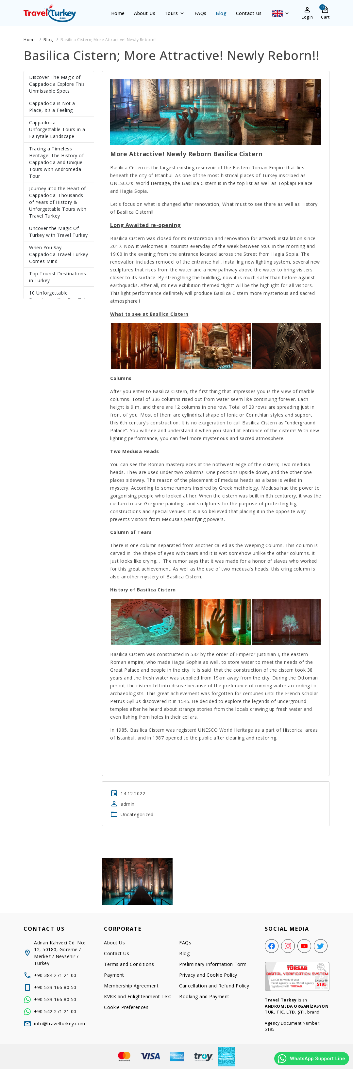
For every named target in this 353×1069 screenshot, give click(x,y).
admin (128, 804)
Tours (175, 13)
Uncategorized (137, 814)
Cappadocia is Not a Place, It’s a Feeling (52, 106)
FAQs (200, 13)
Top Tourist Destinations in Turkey (57, 276)
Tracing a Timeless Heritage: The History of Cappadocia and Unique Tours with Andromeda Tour (56, 162)
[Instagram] (288, 946)
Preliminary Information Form (212, 964)
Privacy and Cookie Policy (208, 975)
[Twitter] (321, 946)
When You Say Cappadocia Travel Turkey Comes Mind (58, 254)
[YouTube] (304, 946)
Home (118, 13)
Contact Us (249, 13)
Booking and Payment (204, 996)
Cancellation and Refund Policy (214, 986)
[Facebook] (271, 946)
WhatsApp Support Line (311, 1058)
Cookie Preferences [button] (126, 1007)
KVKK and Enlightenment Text (138, 996)
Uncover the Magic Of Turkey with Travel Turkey (58, 231)
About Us (144, 13)
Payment (114, 975)
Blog (221, 13)
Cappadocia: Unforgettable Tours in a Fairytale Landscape (57, 129)
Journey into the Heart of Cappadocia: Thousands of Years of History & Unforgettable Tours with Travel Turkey (57, 202)
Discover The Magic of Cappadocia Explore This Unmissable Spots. (57, 84)
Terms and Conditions (129, 964)
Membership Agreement (131, 986)
